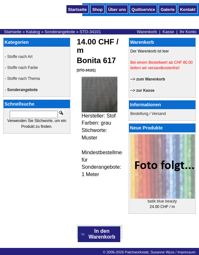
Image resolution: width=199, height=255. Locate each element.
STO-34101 (90, 31)
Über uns (117, 9)
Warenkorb (147, 31)
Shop (97, 9)
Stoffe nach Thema (23, 78)
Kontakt (187, 9)
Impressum (186, 252)
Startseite (77, 9)
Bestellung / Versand (148, 113)
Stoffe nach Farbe (22, 67)
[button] (99, 234)
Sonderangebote (60, 31)
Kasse (168, 31)
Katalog (33, 31)
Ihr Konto (188, 31)
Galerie (167, 9)
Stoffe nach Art (20, 56)
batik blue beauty (162, 201)
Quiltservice (143, 9)
